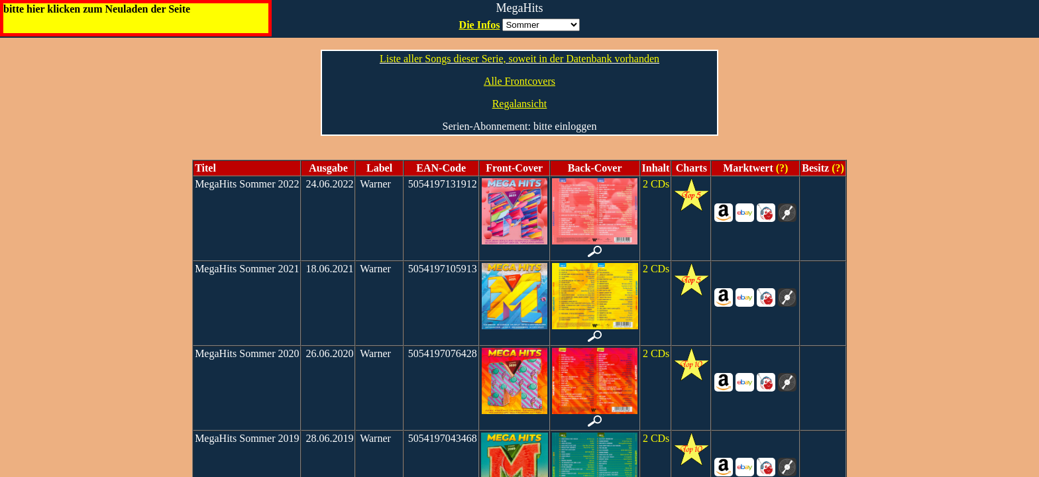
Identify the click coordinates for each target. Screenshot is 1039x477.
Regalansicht (519, 103)
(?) (781, 168)
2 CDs (656, 183)
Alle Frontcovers (519, 81)
